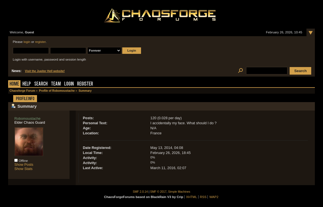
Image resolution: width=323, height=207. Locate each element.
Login (69, 84)
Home (14, 84)
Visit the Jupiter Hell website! (45, 71)
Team (56, 84)
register (40, 41)
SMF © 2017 (158, 191)
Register (85, 84)
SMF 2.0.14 (140, 191)
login (27, 41)
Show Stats (23, 169)
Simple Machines (179, 191)
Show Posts (23, 164)
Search (41, 84)
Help (26, 84)
